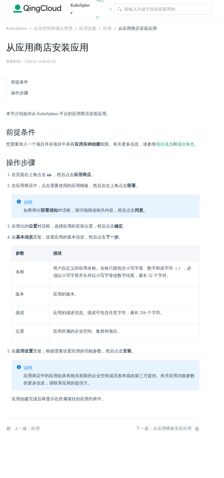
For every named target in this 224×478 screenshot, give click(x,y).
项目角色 (185, 144)
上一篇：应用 (23, 428)
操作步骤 (19, 93)
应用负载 (87, 28)
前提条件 (19, 82)
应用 (107, 28)
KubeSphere (16, 28)
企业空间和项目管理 (53, 28)
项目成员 (164, 144)
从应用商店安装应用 (137, 28)
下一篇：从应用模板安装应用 (168, 428)
